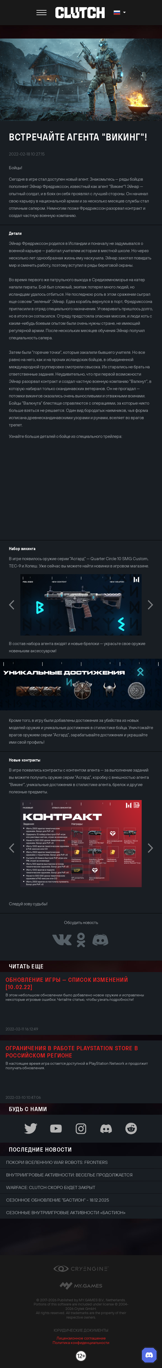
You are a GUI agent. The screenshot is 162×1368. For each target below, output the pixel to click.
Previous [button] (11, 605)
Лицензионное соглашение (81, 1338)
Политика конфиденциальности (81, 1342)
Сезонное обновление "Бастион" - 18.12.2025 (57, 1200)
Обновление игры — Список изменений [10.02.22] (67, 983)
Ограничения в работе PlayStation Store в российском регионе (72, 1051)
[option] (81, 605)
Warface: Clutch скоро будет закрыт (50, 1187)
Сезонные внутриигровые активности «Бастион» (66, 1212)
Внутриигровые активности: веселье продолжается (69, 1175)
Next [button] (150, 605)
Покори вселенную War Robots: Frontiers (57, 1162)
